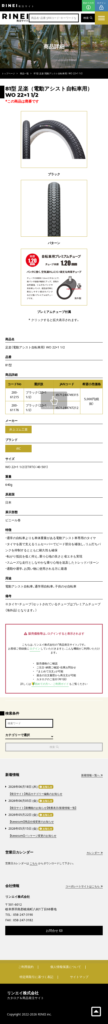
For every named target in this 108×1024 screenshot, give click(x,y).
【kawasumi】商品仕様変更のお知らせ (32, 821)
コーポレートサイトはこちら (84, 886)
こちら (34, 863)
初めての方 (88, 5)
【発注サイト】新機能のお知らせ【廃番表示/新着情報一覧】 (43, 808)
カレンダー (94, 853)
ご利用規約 (26, 967)
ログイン (101, 5)
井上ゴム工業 (18, 429)
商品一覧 (24, 73)
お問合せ (54, 930)
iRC (18, 448)
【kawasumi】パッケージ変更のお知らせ (33, 836)
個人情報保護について (65, 967)
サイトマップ (79, 977)
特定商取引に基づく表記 (36, 977)
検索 (87, 18)
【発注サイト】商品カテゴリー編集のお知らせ (36, 794)
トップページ (8, 73)
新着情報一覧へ (92, 775)
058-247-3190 (23, 914)
